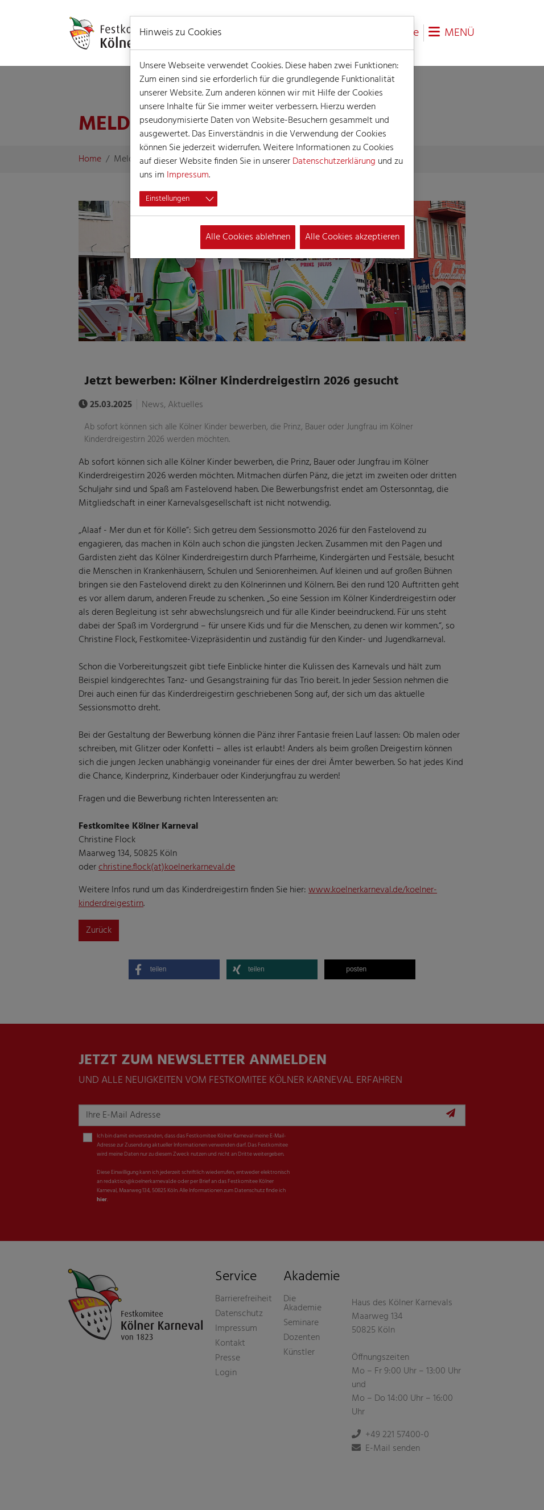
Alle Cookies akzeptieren (352, 237)
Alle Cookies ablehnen (247, 237)
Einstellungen (167, 198)
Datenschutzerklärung (334, 161)
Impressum (188, 175)
